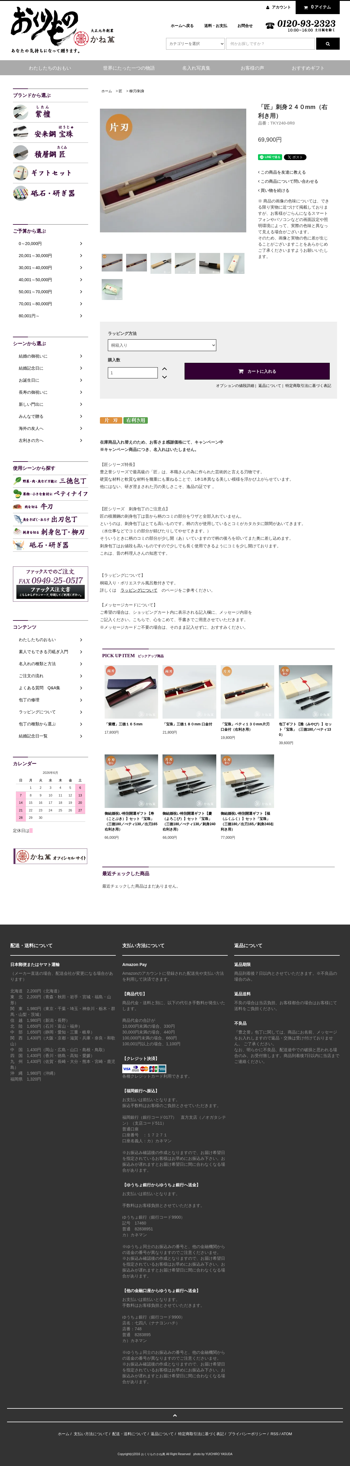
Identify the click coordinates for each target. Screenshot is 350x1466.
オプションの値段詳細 (235, 385)
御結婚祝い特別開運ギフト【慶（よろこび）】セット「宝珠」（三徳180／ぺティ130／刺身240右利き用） (189, 821)
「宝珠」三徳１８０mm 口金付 (187, 724)
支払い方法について (91, 1434)
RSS (275, 1434)
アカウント (281, 7)
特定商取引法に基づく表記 (308, 385)
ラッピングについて (139, 590)
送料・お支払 (215, 26)
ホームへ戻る (182, 26)
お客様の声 (252, 68)
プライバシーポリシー (247, 1434)
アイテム (316, 7)
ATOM (287, 1434)
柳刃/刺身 (136, 91)
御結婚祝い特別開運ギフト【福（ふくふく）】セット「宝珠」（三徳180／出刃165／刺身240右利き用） (247, 821)
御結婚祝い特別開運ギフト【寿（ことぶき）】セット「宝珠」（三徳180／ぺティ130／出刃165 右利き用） (131, 821)
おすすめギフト (308, 68)
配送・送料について (129, 1434)
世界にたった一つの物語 (129, 68)
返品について (269, 385)
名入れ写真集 (196, 68)
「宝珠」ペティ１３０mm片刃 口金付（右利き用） (247, 727)
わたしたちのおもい (50, 68)
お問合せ (245, 26)
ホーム (106, 91)
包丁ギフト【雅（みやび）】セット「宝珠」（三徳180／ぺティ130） (305, 729)
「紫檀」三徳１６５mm (124, 724)
